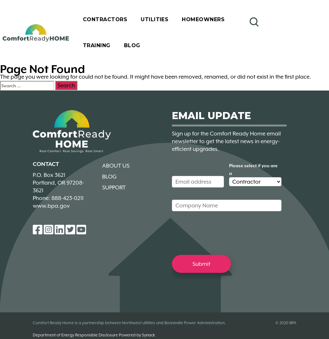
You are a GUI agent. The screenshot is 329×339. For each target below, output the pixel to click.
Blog (132, 45)
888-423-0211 (67, 198)
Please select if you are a (253, 169)
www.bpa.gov (51, 206)
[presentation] (221, 232)
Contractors (105, 19)
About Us (115, 165)
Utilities (154, 19)
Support (114, 187)
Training (97, 45)
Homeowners (203, 19)
